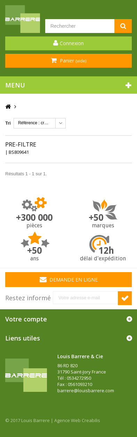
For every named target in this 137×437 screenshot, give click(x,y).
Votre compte (26, 319)
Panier (72, 60)
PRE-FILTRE (21, 144)
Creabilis (91, 420)
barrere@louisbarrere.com (85, 390)
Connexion (72, 43)
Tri (8, 123)
